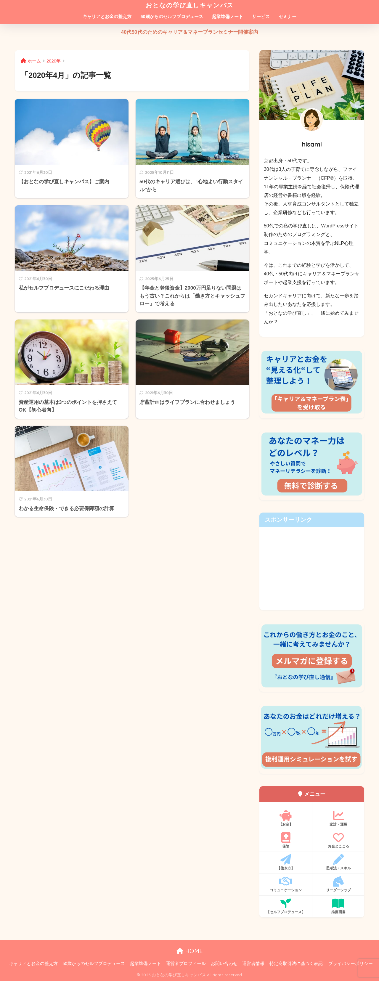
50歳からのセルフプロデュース (171, 16)
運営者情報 (253, 963)
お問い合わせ (224, 963)
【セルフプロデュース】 (285, 906)
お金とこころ (338, 840)
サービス (261, 16)
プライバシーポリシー (350, 963)
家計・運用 (338, 818)
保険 (285, 840)
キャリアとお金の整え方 (107, 16)
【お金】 (285, 818)
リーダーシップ (338, 884)
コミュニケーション (285, 884)
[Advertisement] (311, 568)
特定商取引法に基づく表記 (296, 963)
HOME (189, 951)
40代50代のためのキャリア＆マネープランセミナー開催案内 (189, 32)
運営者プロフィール (186, 963)
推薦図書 (338, 906)
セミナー (287, 16)
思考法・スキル (338, 862)
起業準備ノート (227, 16)
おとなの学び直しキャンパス (189, 5)
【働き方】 (285, 862)
